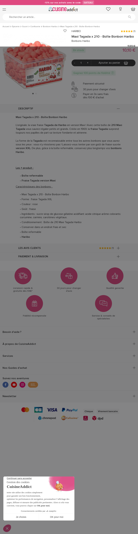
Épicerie (16, 26)
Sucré (25, 26)
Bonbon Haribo (50, 26)
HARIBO (76, 31)
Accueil (6, 26)
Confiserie (35, 26)
